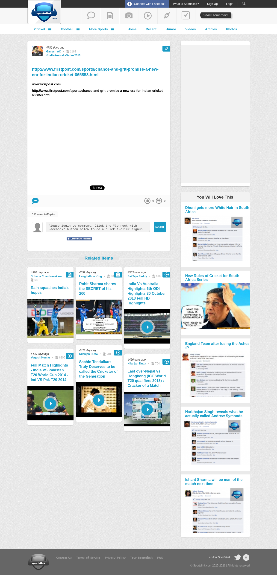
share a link (166, 16)
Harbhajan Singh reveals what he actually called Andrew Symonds (214, 414)
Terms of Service (88, 557)
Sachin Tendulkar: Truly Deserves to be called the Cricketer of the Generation (98, 369)
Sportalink (44, 12)
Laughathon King (90, 276)
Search (244, 4)
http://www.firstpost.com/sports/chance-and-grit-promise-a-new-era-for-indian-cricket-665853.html (95, 72)
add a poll (185, 16)
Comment (35, 201)
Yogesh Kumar (40, 357)
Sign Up (212, 4)
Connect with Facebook (149, 4)
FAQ (160, 557)
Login (229, 4)
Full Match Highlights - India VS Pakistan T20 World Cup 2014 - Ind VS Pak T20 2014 (49, 372)
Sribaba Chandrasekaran (47, 276)
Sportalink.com (202, 565)
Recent (151, 29)
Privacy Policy (115, 557)
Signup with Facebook (78, 241)
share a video (147, 16)
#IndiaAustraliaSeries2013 (63, 55)
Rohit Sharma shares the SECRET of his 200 (97, 288)
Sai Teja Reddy (137, 276)
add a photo (129, 16)
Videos (190, 29)
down (159, 201)
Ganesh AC (53, 51)
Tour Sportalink (141, 557)
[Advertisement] (99, 141)
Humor (171, 29)
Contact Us (64, 557)
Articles (211, 29)
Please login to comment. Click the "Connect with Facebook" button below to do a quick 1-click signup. (98, 227)
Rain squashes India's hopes (50, 290)
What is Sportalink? (186, 4)
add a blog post (110, 16)
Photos (231, 29)
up (147, 201)
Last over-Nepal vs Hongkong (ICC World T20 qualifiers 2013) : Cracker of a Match (147, 378)
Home (131, 29)
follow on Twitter (237, 557)
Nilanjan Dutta (88, 354)
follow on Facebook (246, 557)
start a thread (91, 16)
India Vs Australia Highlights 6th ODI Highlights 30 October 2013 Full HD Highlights (147, 293)
